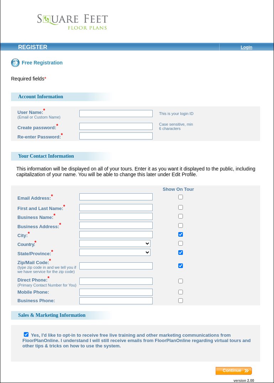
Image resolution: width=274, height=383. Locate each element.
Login (246, 47)
